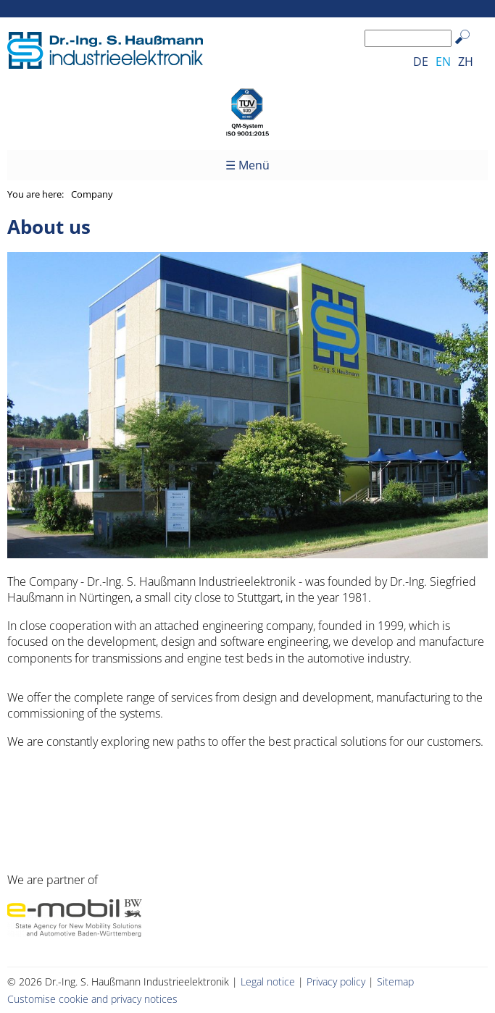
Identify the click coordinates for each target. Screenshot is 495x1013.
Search (469, 48)
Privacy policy (336, 981)
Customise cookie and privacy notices (92, 999)
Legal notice (268, 981)
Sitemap (395, 981)
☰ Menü (247, 165)
